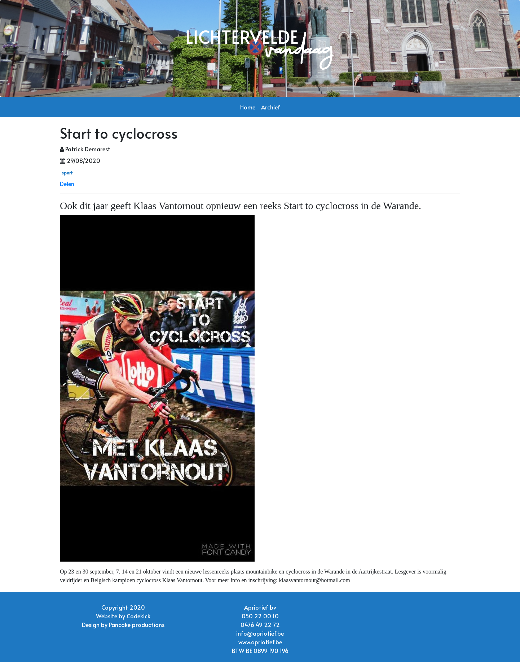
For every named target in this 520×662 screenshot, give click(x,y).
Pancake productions (136, 624)
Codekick (138, 616)
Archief (270, 107)
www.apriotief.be (260, 642)
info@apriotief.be (260, 633)
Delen (67, 183)
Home (247, 107)
